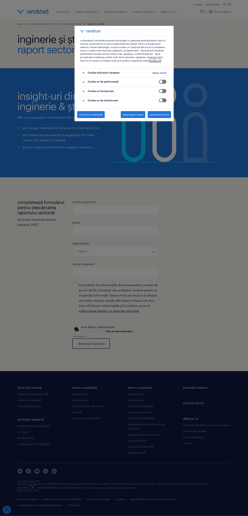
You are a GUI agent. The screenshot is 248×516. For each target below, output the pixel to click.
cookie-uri (155, 60)
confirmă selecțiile (91, 114)
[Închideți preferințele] (6, 510)
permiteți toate (159, 114)
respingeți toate (133, 114)
